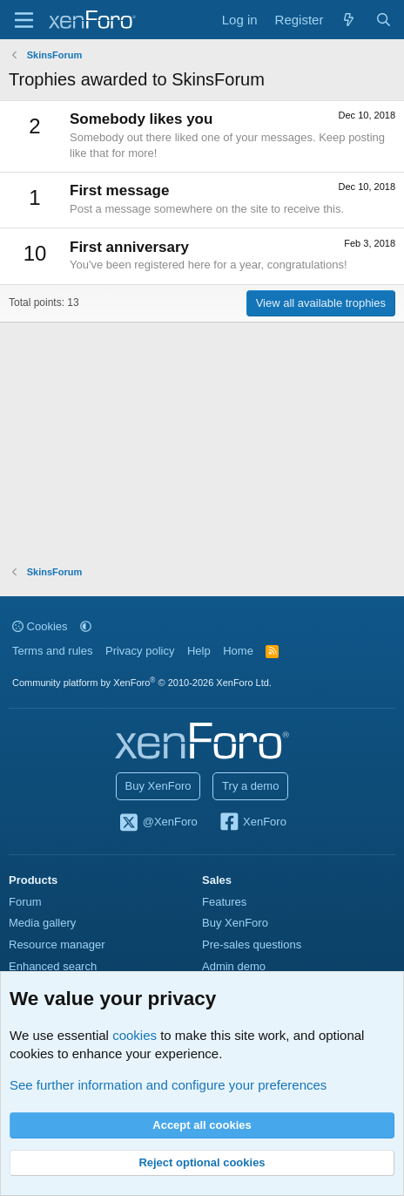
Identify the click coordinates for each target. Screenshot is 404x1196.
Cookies (40, 626)
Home (238, 650)
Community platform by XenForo (142, 682)
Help (199, 650)
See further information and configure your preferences (168, 1084)
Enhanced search (53, 966)
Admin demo (234, 966)
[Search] (384, 19)
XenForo (252, 823)
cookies (134, 1035)
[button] (86, 626)
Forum (25, 901)
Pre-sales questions (251, 944)
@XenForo (158, 823)
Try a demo (250, 785)
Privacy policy (139, 650)
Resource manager (57, 944)
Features (224, 901)
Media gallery (42, 922)
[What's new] (349, 19)
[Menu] (23, 20)
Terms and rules (52, 650)
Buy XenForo (158, 785)
